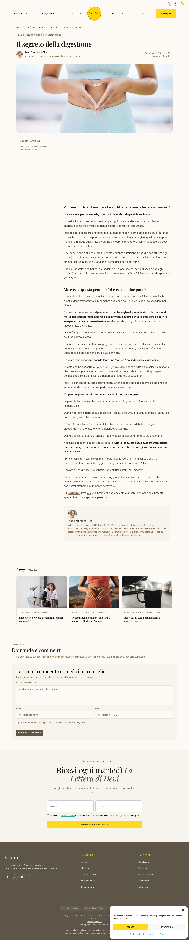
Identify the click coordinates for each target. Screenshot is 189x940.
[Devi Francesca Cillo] (19, 54)
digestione (96, 458)
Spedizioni (143, 862)
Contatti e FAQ (145, 880)
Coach (142, 13)
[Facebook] (7, 877)
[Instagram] (15, 877)
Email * (99, 708)
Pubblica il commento (29, 732)
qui (89, 493)
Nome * (19, 708)
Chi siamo (85, 868)
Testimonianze (88, 880)
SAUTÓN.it (74, 493)
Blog (27, 27)
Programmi (48, 13)
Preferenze (167, 927)
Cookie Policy (136, 934)
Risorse (116, 13)
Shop (75, 13)
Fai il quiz (165, 13)
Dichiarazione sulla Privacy (154, 934)
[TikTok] (29, 877)
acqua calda (98, 412)
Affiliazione (143, 887)
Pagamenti (143, 868)
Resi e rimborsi (145, 874)
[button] (183, 910)
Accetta (130, 927)
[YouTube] (22, 877)
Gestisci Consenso (94, 922)
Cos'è (84, 862)
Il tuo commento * (26, 683)
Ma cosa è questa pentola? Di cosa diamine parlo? (35, 148)
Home (19, 27)
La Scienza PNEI (88, 874)
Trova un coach (88, 887)
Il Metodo (18, 13)
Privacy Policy (80, 723)
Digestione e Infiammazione (44, 27)
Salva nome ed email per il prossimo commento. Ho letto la (53, 723)
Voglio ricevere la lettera (94, 824)
